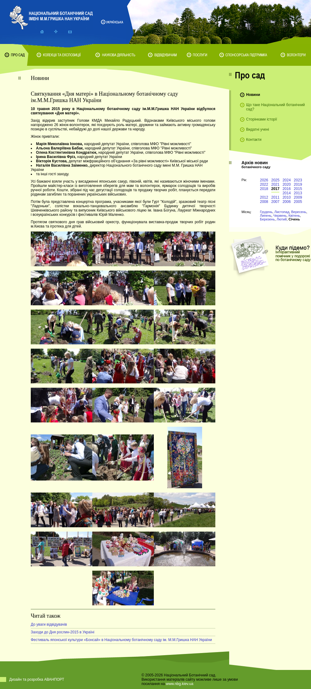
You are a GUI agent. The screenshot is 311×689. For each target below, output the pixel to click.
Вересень (298, 212)
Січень (294, 219)
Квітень (294, 215)
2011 (275, 197)
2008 (264, 202)
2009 (298, 197)
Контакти (253, 139)
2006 (286, 202)
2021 (275, 184)
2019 (298, 184)
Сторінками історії (261, 119)
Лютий (282, 219)
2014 (286, 193)
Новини (253, 95)
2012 (264, 197)
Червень (279, 215)
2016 (286, 189)
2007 (275, 202)
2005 (298, 202)
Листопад (281, 212)
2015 (298, 189)
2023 (298, 180)
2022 (264, 184)
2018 (264, 189)
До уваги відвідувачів (49, 624)
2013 (298, 193)
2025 (275, 180)
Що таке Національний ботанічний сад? (275, 107)
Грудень (266, 212)
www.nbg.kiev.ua (179, 684)
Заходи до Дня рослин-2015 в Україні (62, 632)
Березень (267, 219)
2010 (286, 197)
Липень (265, 215)
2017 (275, 189)
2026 (264, 180)
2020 (286, 184)
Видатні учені (257, 129)
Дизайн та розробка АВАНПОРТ (36, 679)
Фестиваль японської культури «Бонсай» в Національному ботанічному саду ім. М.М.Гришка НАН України (121, 640)
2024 (286, 180)
